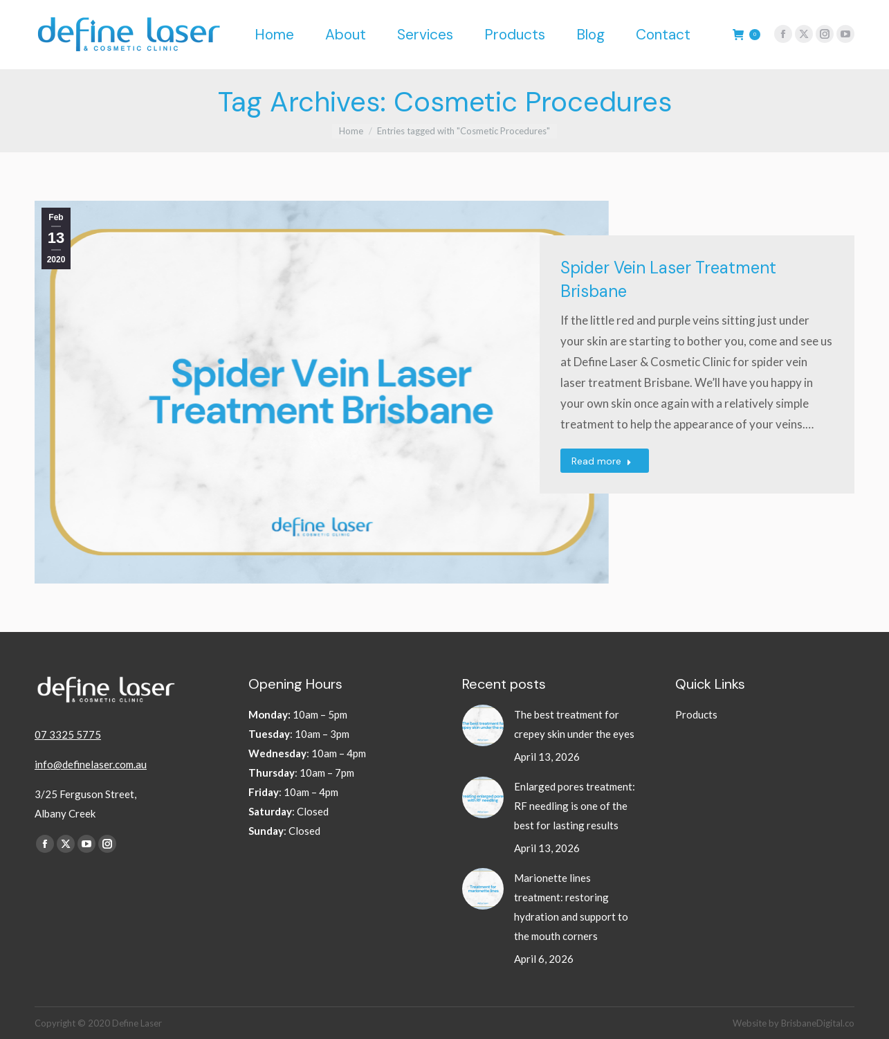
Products (696, 714)
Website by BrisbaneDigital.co (793, 1023)
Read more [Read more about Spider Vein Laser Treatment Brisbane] (601, 461)
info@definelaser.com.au (91, 764)
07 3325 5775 (68, 734)
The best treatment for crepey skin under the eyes (575, 724)
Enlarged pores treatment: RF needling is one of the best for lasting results (574, 805)
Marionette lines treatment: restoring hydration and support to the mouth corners (571, 906)
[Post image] (483, 725)
